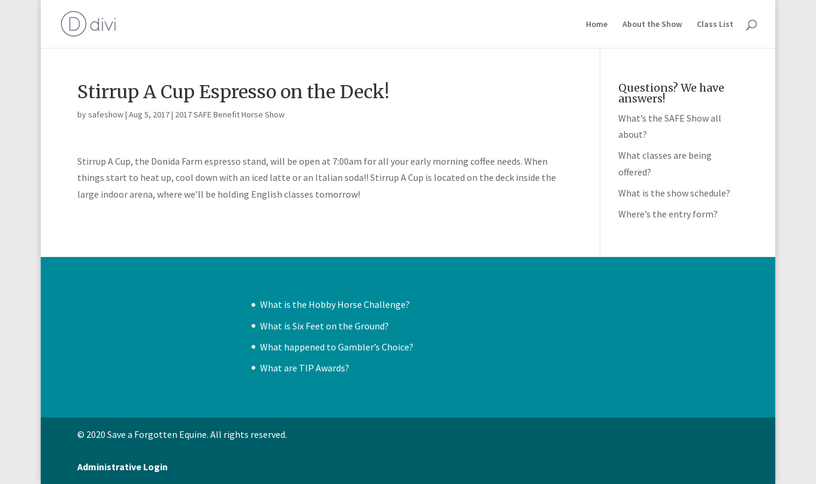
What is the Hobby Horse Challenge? (335, 304)
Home (597, 24)
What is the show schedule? (674, 193)
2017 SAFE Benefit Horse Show (230, 114)
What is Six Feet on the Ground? (324, 326)
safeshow (105, 114)
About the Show (652, 24)
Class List (715, 24)
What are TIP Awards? (304, 368)
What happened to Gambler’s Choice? (336, 347)
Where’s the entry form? (668, 214)
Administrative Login (122, 467)
